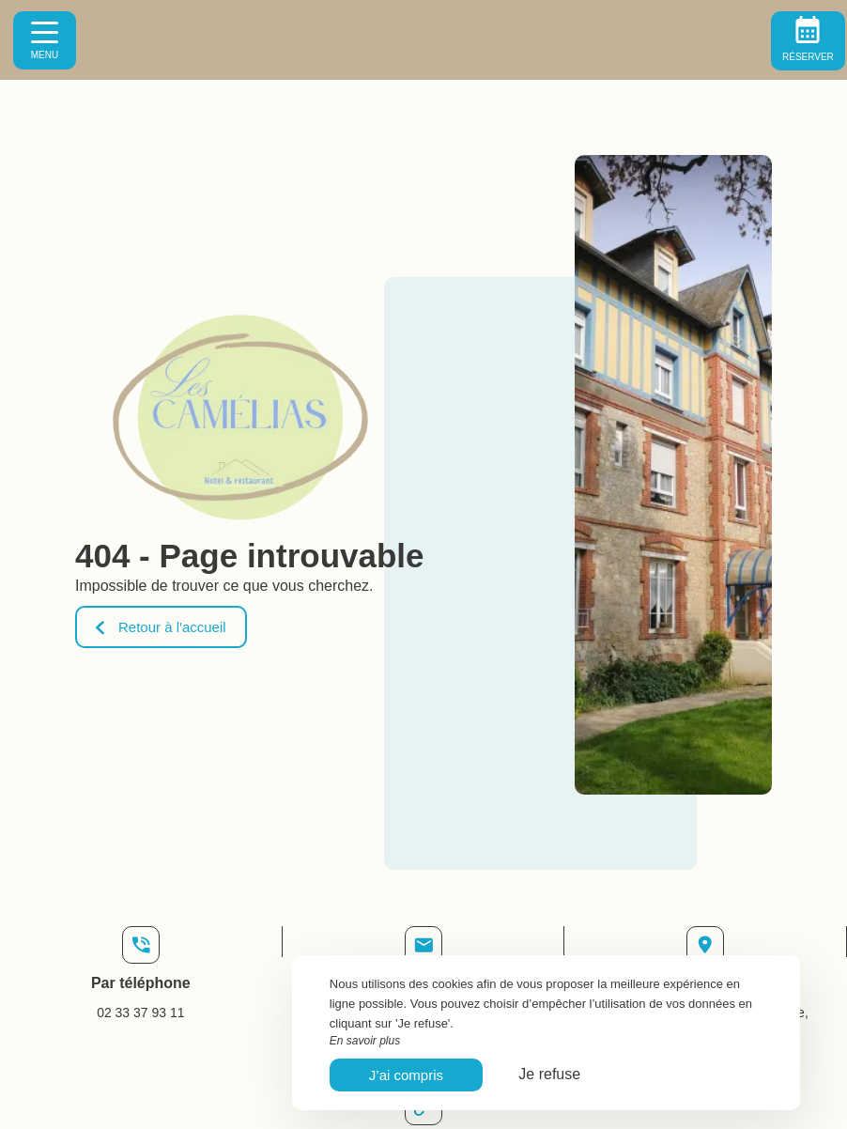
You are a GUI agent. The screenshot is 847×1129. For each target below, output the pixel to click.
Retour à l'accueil (161, 627)
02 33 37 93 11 (140, 1012)
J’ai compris (406, 1075)
